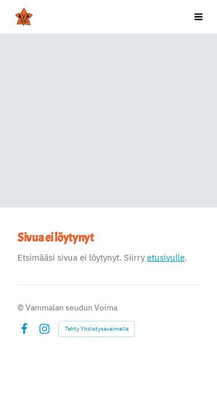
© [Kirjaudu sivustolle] (21, 307)
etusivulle (166, 257)
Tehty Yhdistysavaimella (96, 328)
